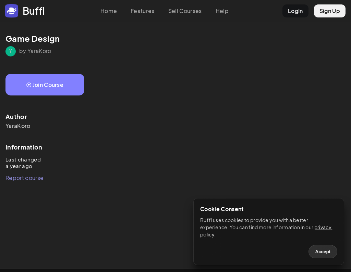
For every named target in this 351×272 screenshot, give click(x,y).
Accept (322, 251)
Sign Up (329, 10)
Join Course (44, 84)
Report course (24, 177)
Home (108, 10)
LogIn (295, 10)
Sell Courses (185, 10)
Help (222, 10)
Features (143, 10)
